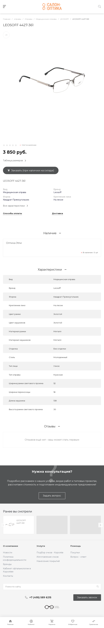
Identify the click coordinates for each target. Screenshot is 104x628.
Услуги (41, 546)
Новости (7, 552)
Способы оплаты (12, 213)
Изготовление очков (48, 557)
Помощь (75, 546)
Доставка (57, 213)
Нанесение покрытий (48, 561)
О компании (10, 546)
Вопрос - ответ (78, 557)
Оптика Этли (14, 243)
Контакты (8, 576)
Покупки (75, 552)
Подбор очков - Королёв (50, 552)
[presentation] (3, 525)
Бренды (7, 564)
